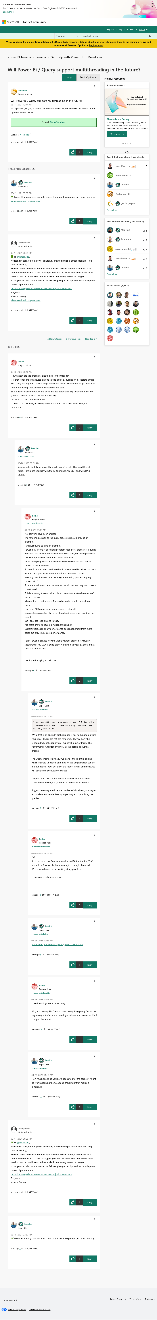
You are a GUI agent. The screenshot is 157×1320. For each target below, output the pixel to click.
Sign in (122, 29)
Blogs (106, 21)
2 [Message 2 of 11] (20, 210)
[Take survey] (117, 134)
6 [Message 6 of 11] (33, 670)
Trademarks (150, 1299)
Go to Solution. (58, 122)
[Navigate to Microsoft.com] (10, 22)
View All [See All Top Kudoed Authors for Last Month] (112, 274)
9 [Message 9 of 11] (40, 954)
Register (110, 29)
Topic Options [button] (87, 77)
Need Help (25, 135)
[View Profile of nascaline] (22, 90)
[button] (69, 77)
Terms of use (135, 1299)
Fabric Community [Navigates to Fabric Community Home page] (34, 22)
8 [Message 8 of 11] (40, 895)
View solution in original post (25, 200)
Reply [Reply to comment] (89, 221)
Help (132, 29)
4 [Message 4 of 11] (20, 417)
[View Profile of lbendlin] (28, 182)
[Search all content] (117, 36)
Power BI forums (19, 57)
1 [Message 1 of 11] (20, 142)
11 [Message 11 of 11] (41, 1097)
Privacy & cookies (118, 1299)
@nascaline (23, 256)
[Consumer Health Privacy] (40, 1310)
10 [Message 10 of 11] (41, 1029)
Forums (53, 21)
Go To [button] (142, 29)
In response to (26, 456)
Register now (96, 45)
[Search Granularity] (67, 36)
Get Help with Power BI (67, 57)
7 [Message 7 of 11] (40, 808)
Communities (93, 21)
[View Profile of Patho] (21, 361)
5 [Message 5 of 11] (26, 484)
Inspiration (66, 21)
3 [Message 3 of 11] (20, 310)
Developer (95, 57)
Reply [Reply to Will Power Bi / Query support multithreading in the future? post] (89, 152)
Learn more (9, 11)
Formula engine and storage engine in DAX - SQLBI (57, 944)
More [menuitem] (117, 21)
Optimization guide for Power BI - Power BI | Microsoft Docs (41, 288)
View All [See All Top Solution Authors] (112, 210)
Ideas (79, 21)
